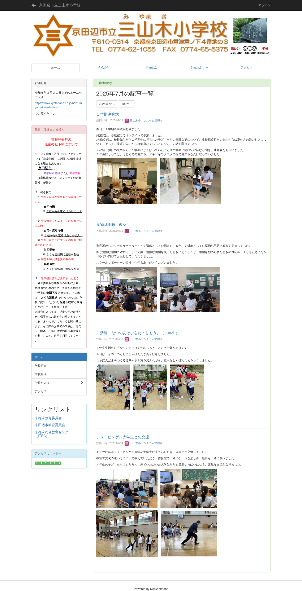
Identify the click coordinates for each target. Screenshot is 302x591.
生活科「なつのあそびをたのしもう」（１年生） (137, 333)
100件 (126, 104)
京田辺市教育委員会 (50, 425)
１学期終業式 (107, 114)
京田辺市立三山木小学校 (60, 5)
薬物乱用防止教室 (111, 224)
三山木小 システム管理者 (144, 120)
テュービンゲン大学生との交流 (122, 437)
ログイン (265, 5)
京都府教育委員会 (48, 418)
